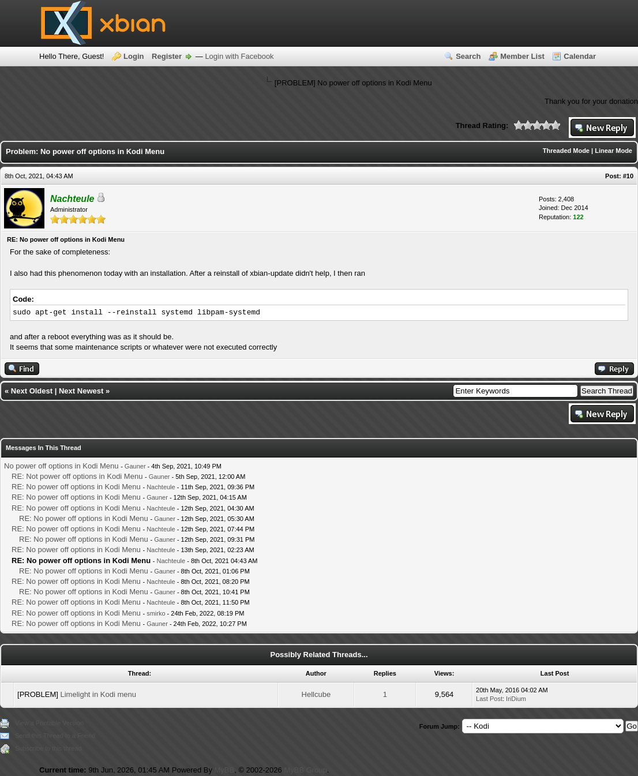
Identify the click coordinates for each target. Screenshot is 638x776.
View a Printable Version (49, 722)
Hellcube (316, 694)
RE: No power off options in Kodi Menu (76, 486)
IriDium (516, 698)
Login (133, 56)
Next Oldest (31, 391)
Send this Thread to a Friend (55, 735)
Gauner (135, 466)
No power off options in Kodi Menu (61, 466)
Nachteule (161, 486)
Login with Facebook (239, 56)
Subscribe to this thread (48, 748)
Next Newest (81, 391)
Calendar (580, 56)
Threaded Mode (566, 150)
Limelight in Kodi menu (98, 694)
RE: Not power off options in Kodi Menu (77, 476)
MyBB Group (305, 770)
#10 (628, 176)
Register (167, 56)
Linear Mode (613, 150)
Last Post (489, 698)
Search (468, 56)
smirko (156, 613)
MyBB (225, 770)
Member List (522, 56)
